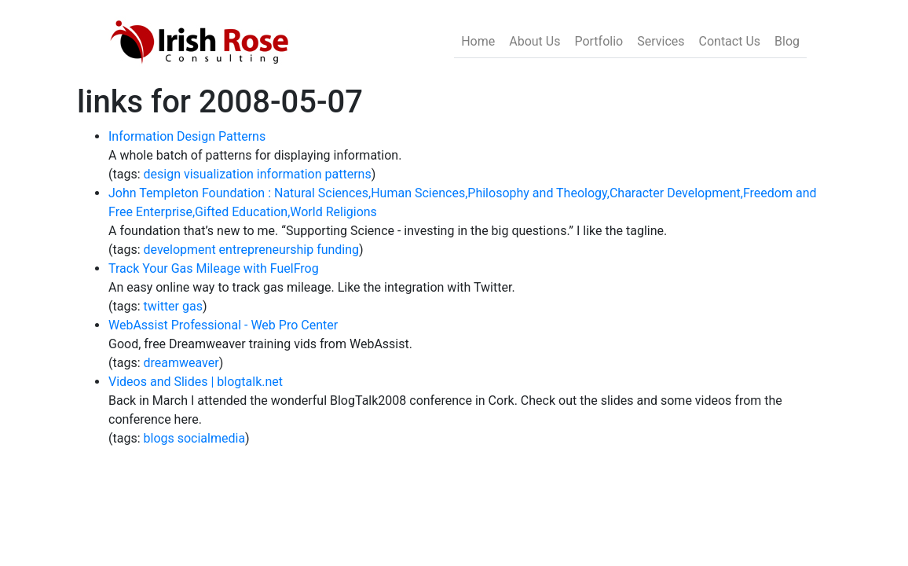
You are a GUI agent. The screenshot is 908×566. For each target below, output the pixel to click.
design (162, 174)
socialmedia (211, 438)
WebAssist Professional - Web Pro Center (223, 325)
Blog (787, 41)
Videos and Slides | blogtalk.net (195, 381)
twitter (162, 306)
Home (478, 41)
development (180, 249)
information (289, 174)
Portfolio (598, 41)
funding (338, 249)
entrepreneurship (266, 249)
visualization (219, 174)
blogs (159, 438)
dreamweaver (181, 362)
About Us (534, 41)
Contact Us (730, 41)
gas (192, 306)
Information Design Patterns (186, 136)
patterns (347, 174)
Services (660, 41)
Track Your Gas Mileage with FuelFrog (213, 268)
